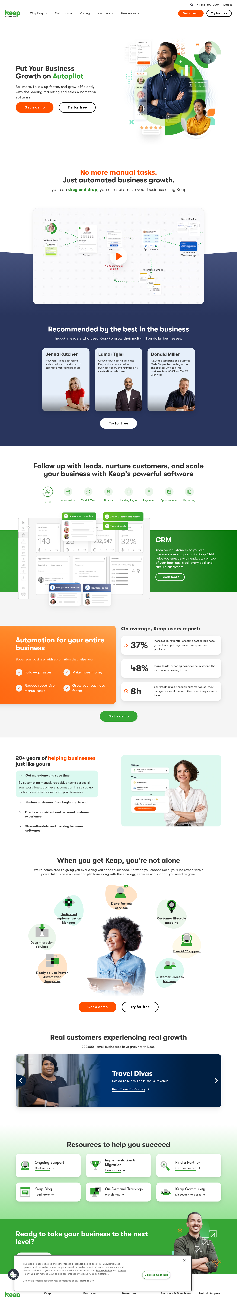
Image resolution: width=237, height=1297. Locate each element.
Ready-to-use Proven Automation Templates (52, 977)
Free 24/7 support (187, 951)
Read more (42, 1194)
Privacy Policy (104, 1270)
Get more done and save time (43, 775)
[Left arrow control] (21, 1080)
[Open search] (191, 5)
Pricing (85, 13)
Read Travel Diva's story (128, 1089)
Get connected (185, 1168)
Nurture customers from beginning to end (53, 802)
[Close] (184, 1260)
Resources (128, 13)
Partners (104, 13)
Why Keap (37, 13)
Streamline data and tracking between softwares (50, 828)
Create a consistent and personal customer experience (54, 814)
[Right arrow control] (216, 1080)
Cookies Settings (156, 1275)
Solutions (62, 13)
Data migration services (42, 945)
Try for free (219, 13)
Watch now (112, 1194)
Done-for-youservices (121, 906)
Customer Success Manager (169, 979)
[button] (13, 1274)
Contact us (42, 1168)
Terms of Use (87, 1280)
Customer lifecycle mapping (171, 920)
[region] (103, 1273)
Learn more (170, 577)
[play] (118, 256)
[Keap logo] (12, 13)
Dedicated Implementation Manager (68, 918)
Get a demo (190, 13)
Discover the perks (188, 1194)
